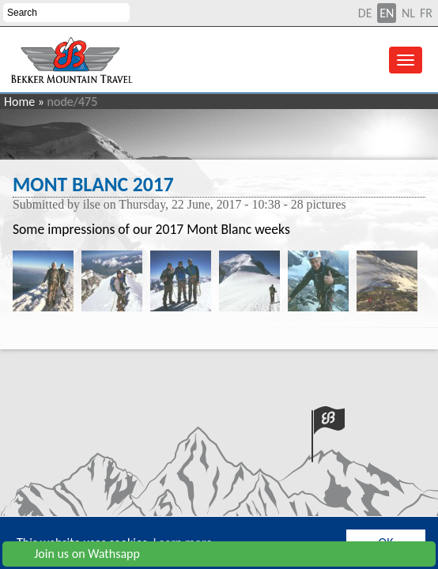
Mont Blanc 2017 (93, 184)
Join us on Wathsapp (74, 554)
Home (19, 101)
